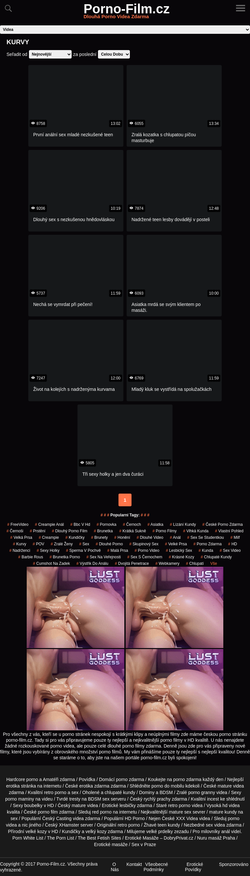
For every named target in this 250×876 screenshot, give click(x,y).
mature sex (180, 812)
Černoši (15, 531)
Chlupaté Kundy (216, 557)
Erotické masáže (111, 844)
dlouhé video (150, 537)
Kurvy (19, 544)
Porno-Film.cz (127, 13)
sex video (230, 550)
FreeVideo (17, 524)
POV (38, 544)
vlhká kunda (195, 531)
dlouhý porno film (70, 531)
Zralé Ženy (62, 544)
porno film (48, 812)
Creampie (49, 537)
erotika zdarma (94, 786)
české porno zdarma (222, 524)
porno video (147, 550)
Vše (213, 563)
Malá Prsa (117, 550)
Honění (122, 537)
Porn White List (27, 838)
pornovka (107, 524)
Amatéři (50, 779)
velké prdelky (159, 831)
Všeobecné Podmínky (156, 867)
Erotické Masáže (142, 838)
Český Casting (57, 818)
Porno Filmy (164, 531)
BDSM (166, 792)
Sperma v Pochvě (83, 550)
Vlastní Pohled (229, 531)
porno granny (201, 792)
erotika (13, 786)
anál (225, 831)
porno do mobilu (167, 786)
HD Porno (135, 818)
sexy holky (48, 550)
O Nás (115, 867)
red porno (102, 812)
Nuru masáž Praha (216, 838)
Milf (235, 537)
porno (122, 779)
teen (162, 825)
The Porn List (60, 838)
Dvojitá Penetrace (132, 563)
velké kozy (36, 831)
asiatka (155, 524)
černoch (132, 524)
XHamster (69, 825)
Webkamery (167, 563)
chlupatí (195, 563)
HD (232, 544)
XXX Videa (187, 818)
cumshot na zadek (51, 563)
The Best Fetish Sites (99, 838)
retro (122, 825)
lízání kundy (183, 524)
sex (84, 544)
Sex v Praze (144, 844)
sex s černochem (144, 557)
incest (213, 799)
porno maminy (19, 799)
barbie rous (30, 557)
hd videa (231, 805)
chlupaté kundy (119, 792)
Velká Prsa (21, 537)
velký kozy (96, 831)
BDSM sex (98, 799)
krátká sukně (132, 531)
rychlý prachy (157, 799)
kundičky (75, 537)
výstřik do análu (92, 563)
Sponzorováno (233, 864)
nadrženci (19, 550)
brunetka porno (64, 557)
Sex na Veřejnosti (104, 557)
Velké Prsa (176, 544)
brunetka (103, 531)
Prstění (37, 531)
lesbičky (127, 805)
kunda (206, 550)
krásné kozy (181, 557)
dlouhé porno (109, 544)
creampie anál (49, 524)
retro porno (55, 792)
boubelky (33, 805)
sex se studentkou (205, 537)
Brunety (99, 537)
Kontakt (134, 864)
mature (224, 786)
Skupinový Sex (143, 544)
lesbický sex (179, 550)
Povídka (87, 779)
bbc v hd (80, 524)
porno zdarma (207, 544)
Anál (175, 537)
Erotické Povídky (194, 867)
